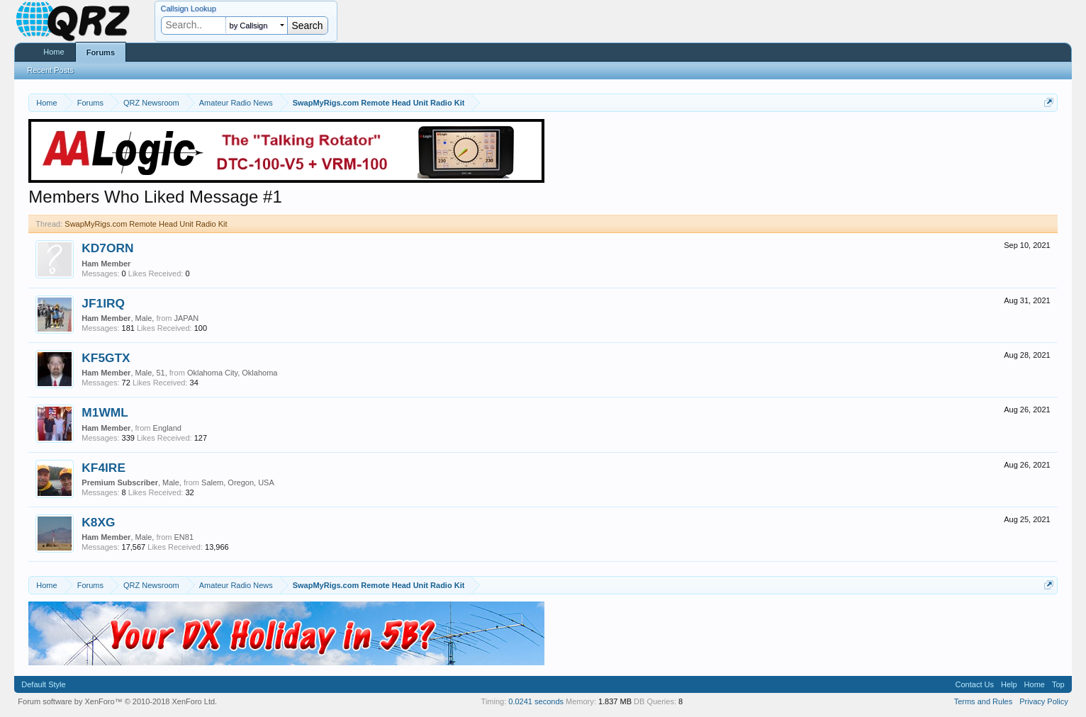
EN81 (184, 537)
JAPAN (186, 318)
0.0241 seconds (536, 701)
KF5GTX (106, 358)
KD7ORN (107, 248)
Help (1009, 684)
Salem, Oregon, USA (237, 482)
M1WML (105, 412)
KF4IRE (103, 468)
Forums (100, 52)
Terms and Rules (983, 701)
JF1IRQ (103, 303)
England (167, 428)
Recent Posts (50, 70)
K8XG (98, 522)
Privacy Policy (1043, 701)
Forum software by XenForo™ (117, 701)
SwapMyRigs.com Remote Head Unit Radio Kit (146, 224)
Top (1058, 684)
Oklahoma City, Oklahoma (232, 372)
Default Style (43, 684)
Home (53, 51)
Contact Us (975, 684)
